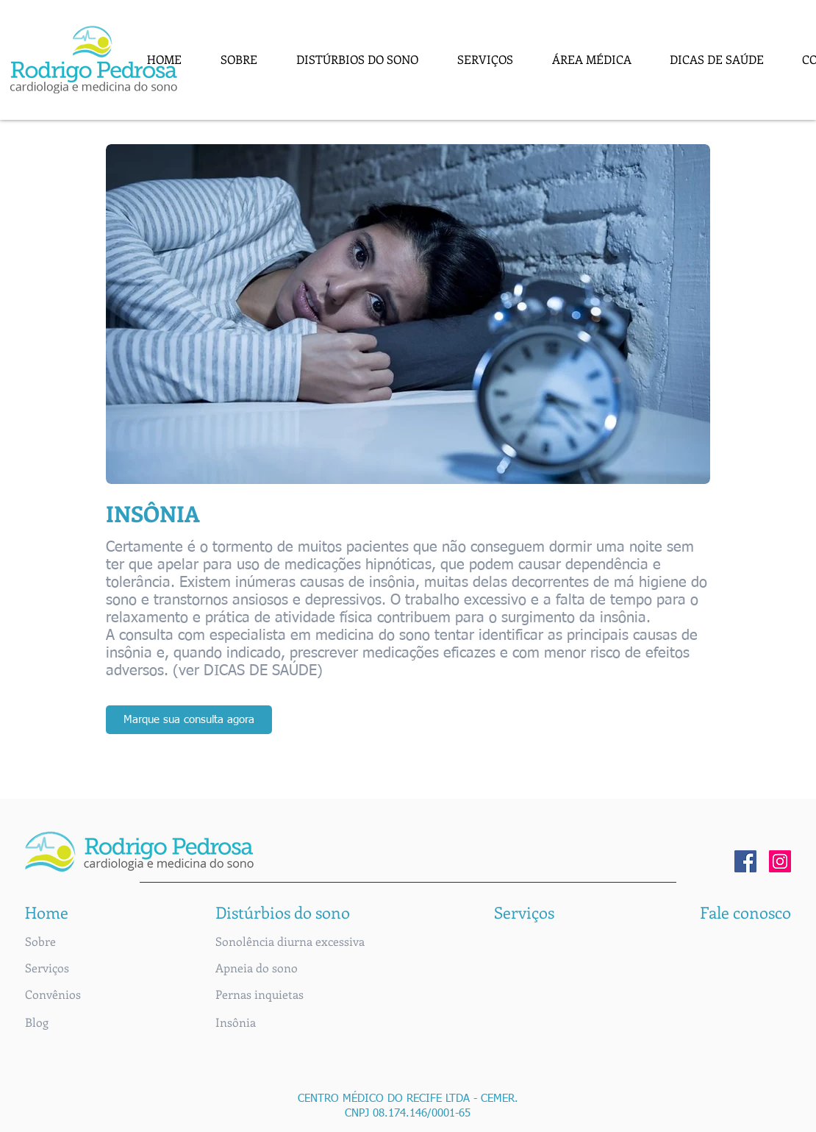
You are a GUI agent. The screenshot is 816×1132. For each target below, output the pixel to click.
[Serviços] (48, 968)
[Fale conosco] (745, 912)
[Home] (48, 912)
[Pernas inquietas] (259, 994)
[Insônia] (235, 1022)
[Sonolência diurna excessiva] (290, 941)
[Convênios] (53, 994)
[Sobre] (48, 941)
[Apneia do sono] (256, 968)
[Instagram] (780, 861)
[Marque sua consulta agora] (189, 719)
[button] (357, 59)
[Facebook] (745, 861)
